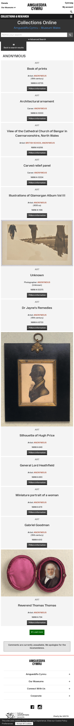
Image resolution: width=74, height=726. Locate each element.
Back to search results (14, 46)
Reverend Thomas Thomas (37, 605)
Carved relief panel (37, 165)
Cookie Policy (61, 721)
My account (67, 7)
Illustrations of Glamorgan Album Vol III (37, 195)
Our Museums (8, 7)
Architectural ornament (37, 101)
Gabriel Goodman (37, 525)
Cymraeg (69, 3)
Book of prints (37, 68)
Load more (37, 632)
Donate (4, 3)
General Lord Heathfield (37, 465)
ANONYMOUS (40, 76)
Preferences (7, 723)
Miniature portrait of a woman (37, 495)
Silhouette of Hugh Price (37, 435)
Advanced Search (37, 39)
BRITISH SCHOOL (34, 143)
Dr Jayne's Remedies (37, 308)
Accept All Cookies (24, 723)
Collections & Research (15, 16)
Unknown (37, 275)
